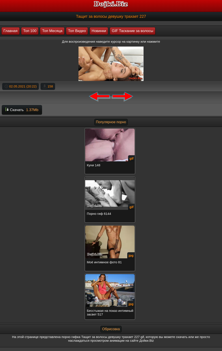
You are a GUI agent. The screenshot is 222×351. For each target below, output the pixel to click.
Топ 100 (29, 31)
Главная (10, 31)
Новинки (99, 31)
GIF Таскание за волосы (132, 31)
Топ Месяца (52, 31)
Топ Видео (77, 31)
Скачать (21, 110)
